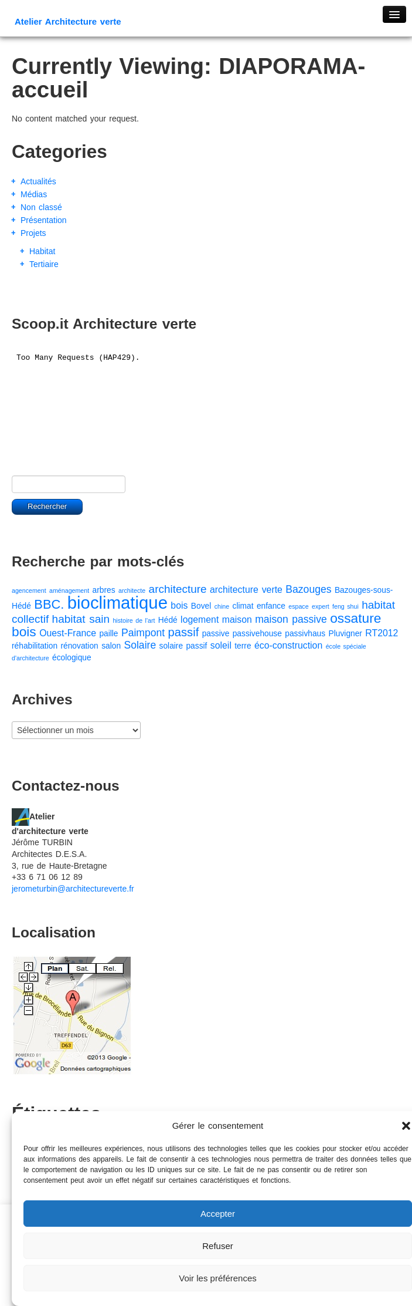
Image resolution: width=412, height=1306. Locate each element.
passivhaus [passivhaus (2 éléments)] (305, 633)
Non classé (41, 207)
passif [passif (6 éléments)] (183, 632)
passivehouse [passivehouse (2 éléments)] (257, 633)
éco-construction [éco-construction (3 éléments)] (288, 645)
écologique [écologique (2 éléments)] (71, 657)
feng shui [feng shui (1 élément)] (345, 606)
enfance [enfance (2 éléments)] (271, 606)
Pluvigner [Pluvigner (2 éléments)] (345, 633)
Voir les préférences (218, 1278)
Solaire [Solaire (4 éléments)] (140, 645)
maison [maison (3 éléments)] (237, 620)
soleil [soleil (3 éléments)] (220, 645)
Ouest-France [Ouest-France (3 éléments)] (67, 633)
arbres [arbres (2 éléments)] (104, 590)
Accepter (217, 1214)
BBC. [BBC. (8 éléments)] (49, 604)
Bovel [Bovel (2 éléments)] (201, 606)
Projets (33, 233)
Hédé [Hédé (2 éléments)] (168, 620)
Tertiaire (44, 264)
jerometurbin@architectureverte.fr (73, 888)
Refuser (217, 1246)
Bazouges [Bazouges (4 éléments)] (308, 589)
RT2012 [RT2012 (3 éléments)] (381, 633)
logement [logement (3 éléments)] (200, 620)
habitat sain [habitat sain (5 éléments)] (81, 619)
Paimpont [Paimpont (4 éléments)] (143, 633)
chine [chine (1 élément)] (221, 606)
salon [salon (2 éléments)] (111, 646)
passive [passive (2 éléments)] (216, 633)
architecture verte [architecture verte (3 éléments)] (246, 590)
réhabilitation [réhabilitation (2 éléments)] (34, 646)
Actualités (38, 181)
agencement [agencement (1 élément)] (29, 590)
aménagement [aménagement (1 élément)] (69, 590)
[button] (406, 1126)
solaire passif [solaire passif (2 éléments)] (183, 646)
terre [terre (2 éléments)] (242, 646)
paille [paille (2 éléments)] (108, 633)
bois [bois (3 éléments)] (179, 605)
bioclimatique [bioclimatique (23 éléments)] (117, 602)
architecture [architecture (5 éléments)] (178, 589)
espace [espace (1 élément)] (298, 606)
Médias (34, 194)
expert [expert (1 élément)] (320, 606)
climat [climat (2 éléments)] (243, 606)
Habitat (42, 251)
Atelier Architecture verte (68, 21)
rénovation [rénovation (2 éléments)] (79, 646)
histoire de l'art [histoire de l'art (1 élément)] (134, 620)
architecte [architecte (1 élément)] (131, 590)
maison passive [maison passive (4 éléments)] (291, 619)
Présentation (44, 220)
